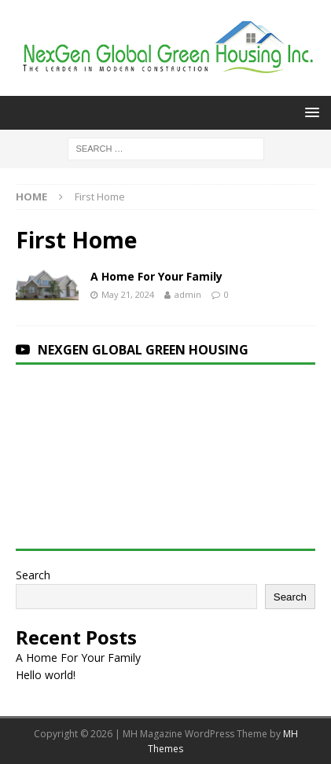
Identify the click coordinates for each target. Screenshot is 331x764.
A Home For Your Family (156, 276)
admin (188, 294)
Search (33, 574)
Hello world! (45, 674)
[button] (309, 112)
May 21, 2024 (127, 294)
